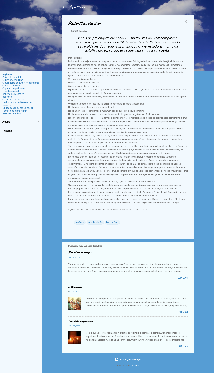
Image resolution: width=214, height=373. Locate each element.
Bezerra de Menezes (13, 94)
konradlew (135, 365)
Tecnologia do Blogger (128, 359)
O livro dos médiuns (12, 80)
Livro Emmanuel (10, 91)
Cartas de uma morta (13, 99)
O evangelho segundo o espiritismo (20, 82)
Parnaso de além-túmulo (15, 110)
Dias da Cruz (112, 222)
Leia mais (183, 278)
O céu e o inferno (11, 85)
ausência (80, 222)
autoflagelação (95, 222)
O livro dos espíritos (12, 77)
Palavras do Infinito (12, 113)
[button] (186, 21)
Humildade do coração (79, 253)
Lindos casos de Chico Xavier (17, 108)
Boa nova (7, 96)
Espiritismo (77, 7)
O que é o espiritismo (13, 88)
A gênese (7, 74)
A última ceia (75, 287)
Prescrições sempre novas (80, 321)
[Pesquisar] (192, 8)
